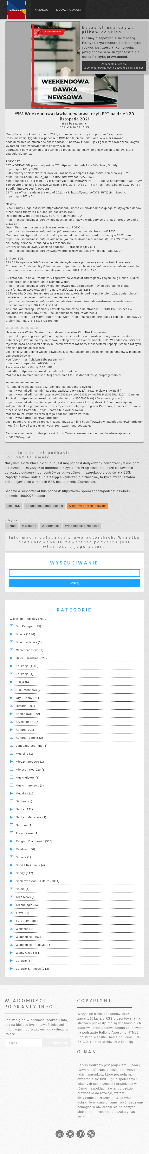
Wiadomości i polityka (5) (33, 944)
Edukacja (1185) (27, 666)
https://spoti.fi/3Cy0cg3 (33, 188)
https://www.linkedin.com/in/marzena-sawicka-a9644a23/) (46, 390)
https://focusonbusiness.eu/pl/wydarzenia (68, 312)
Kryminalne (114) (28, 721)
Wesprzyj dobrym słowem (87, 505)
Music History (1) (28, 777)
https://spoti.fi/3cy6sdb (21, 196)
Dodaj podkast (69, 9)
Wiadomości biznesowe (82, 525)
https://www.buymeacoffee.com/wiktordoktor (112, 421)
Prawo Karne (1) (27, 833)
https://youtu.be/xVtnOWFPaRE (74, 180)
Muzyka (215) (25, 793)
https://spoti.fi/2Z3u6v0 (78, 177)
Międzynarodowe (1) (30, 761)
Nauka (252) (24, 809)
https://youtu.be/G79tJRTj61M (92, 192)
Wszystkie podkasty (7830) (28, 618)
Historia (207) (25, 705)
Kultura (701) (25, 729)
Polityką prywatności (99, 42)
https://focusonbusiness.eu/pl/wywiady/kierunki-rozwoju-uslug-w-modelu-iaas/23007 (64, 250)
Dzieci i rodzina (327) (31, 658)
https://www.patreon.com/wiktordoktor (32, 417)
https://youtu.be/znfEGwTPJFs (117, 184)
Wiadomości (51, 525)
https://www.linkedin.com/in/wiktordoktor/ (49, 371)
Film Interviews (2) (29, 690)
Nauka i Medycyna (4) (31, 817)
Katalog (42, 9)
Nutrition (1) (24, 825)
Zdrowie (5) (24, 960)
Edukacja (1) (25, 674)
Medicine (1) (24, 753)
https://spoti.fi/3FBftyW (126, 180)
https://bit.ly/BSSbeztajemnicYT (43, 359)
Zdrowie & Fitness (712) (32, 968)
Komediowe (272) (28, 713)
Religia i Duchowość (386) (34, 841)
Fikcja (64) (23, 682)
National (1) (24, 801)
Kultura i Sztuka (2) (29, 737)
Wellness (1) (24, 928)
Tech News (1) (26, 897)
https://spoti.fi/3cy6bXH (22, 169)
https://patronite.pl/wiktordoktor (61, 410)
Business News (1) (29, 642)
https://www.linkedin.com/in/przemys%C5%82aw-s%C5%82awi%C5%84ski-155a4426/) (66, 394)
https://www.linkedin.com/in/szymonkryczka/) (37, 402)
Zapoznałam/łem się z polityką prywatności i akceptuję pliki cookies (114, 66)
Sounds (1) (23, 857)
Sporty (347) (24, 873)
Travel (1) (22, 912)
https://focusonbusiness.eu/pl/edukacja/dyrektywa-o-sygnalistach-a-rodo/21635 (61, 231)
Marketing (29, 525)
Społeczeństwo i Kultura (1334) (38, 881)
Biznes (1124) (25, 634)
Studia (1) (23, 889)
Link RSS (13, 505)
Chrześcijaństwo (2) (29, 650)
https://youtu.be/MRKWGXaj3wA (83, 165)
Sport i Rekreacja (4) (30, 865)
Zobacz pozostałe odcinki (44, 505)
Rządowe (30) (25, 849)
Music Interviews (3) (30, 785)
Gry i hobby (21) (27, 697)
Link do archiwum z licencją (111, 1041)
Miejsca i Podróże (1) (31, 769)
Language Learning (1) (32, 745)
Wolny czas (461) (28, 952)
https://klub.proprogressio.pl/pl (27, 336)
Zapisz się (56, 1043)
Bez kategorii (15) (28, 626)
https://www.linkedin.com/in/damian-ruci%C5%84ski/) (58, 398)
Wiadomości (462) (28, 936)
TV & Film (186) (27, 920)
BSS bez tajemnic (27, 457)
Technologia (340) (28, 905)
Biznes (11, 525)
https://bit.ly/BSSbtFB (37, 367)
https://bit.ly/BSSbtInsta (39, 363)
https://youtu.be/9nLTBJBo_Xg (27, 177)
